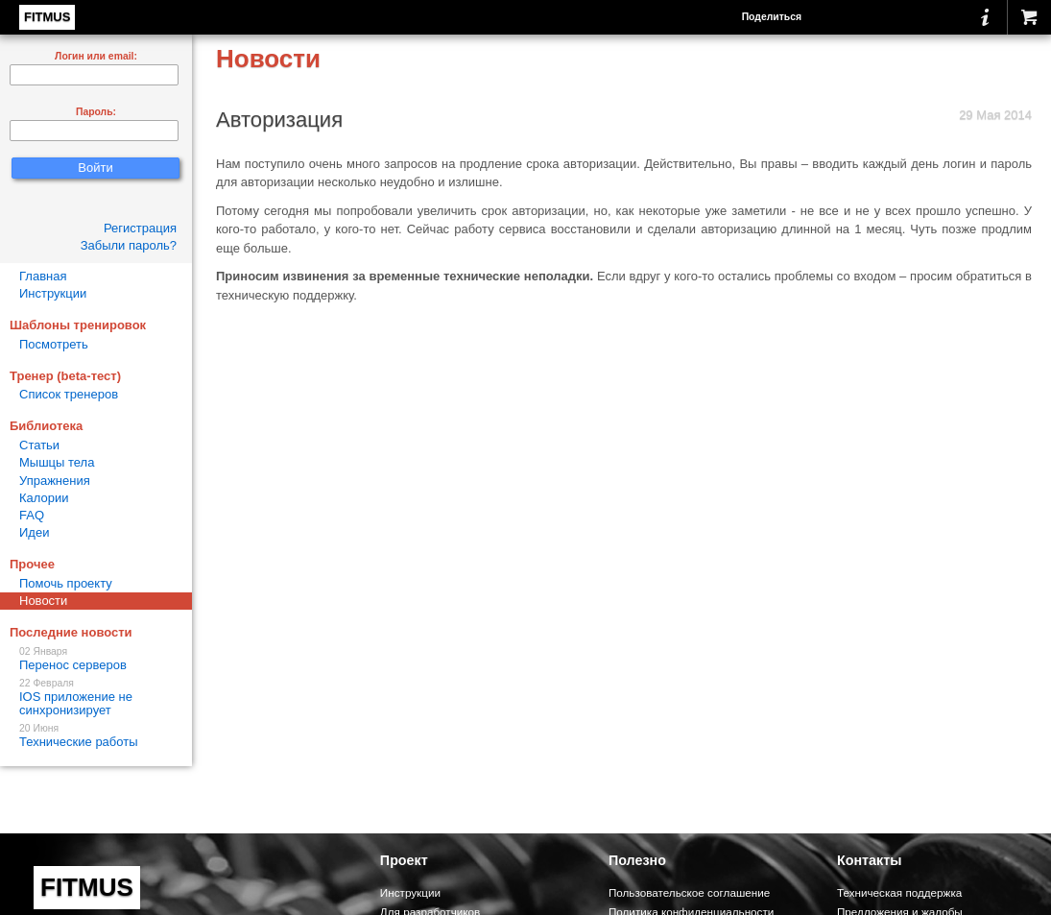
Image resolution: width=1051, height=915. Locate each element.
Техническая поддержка (899, 892)
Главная (42, 276)
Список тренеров (68, 394)
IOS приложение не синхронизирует (96, 697)
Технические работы (96, 736)
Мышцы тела (56, 462)
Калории (44, 498)
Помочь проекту (65, 583)
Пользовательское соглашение (689, 892)
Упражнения (54, 480)
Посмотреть (53, 344)
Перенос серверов (96, 659)
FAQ (31, 515)
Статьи (39, 445)
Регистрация (140, 228)
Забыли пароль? (129, 245)
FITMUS (47, 17)
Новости (43, 600)
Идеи (34, 532)
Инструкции (52, 293)
